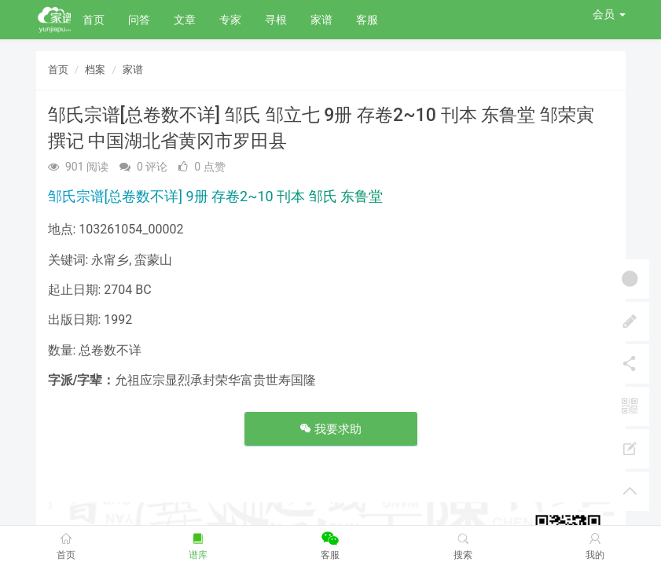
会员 (609, 14)
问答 (139, 19)
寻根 (276, 19)
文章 (185, 19)
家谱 (321, 19)
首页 (94, 19)
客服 (367, 19)
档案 (95, 69)
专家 (230, 19)
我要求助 (330, 429)
